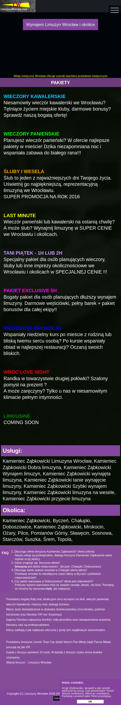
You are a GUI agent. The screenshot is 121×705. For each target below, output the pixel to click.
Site (66, 693)
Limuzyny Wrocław (39, 662)
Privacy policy (79, 693)
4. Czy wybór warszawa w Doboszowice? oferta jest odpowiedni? (52, 581)
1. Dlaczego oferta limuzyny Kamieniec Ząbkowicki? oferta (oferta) (53, 551)
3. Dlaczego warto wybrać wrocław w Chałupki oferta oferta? (49, 570)
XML (60, 693)
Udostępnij (60, 698)
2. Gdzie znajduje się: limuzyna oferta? (35, 562)
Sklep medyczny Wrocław (29, 76)
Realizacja (95, 693)
